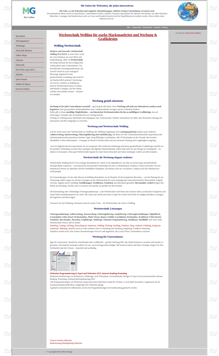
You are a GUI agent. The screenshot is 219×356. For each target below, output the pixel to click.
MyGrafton (20, 36)
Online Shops (21, 55)
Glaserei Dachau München (61, 340)
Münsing (63, 228)
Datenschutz (147, 27)
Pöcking (108, 225)
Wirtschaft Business (24, 50)
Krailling (116, 225)
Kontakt (157, 27)
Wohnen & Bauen (23, 84)
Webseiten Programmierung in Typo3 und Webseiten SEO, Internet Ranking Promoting (88, 273)
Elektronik (20, 65)
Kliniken (19, 74)
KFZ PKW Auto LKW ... (26, 70)
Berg (132, 225)
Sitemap (165, 27)
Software (19, 60)
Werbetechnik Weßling (193, 33)
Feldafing (147, 225)
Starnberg (54, 225)
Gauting (62, 225)
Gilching (70, 225)
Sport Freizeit (21, 79)
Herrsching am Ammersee (85, 225)
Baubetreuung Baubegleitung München (66, 343)
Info (128, 27)
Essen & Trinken (23, 89)
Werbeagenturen (22, 41)
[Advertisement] (125, 68)
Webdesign (20, 46)
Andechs (138, 225)
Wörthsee (125, 225)
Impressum (136, 27)
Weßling (100, 225)
